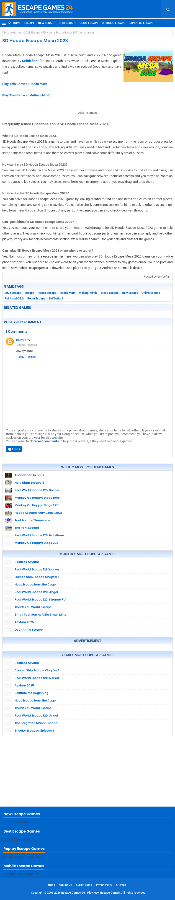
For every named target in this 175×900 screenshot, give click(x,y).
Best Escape (67, 23)
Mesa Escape (109, 292)
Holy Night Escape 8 (29, 482)
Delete (32, 356)
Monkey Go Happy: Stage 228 (36, 543)
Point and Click (14, 298)
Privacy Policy (104, 884)
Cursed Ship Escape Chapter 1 (37, 577)
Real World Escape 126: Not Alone (39, 535)
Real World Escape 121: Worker (37, 569)
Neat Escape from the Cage (35, 584)
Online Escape (151, 292)
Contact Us (65, 884)
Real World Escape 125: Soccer (37, 490)
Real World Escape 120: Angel (36, 592)
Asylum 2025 (24, 622)
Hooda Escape (47, 292)
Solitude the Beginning (32, 693)
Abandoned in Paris (29, 475)
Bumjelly (23, 340)
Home (14, 23)
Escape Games (13, 32)
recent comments (46, 441)
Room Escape (89, 23)
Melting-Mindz (88, 292)
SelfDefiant (56, 298)
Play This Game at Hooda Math (24, 84)
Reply (21, 356)
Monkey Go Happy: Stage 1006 (37, 497)
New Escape (46, 23)
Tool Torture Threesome (32, 520)
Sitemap (121, 884)
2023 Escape (32, 32)
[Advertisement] (87, 772)
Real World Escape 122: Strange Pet (41, 599)
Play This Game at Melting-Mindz (26, 95)
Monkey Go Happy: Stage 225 (36, 505)
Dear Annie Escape (29, 629)
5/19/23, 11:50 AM (26, 344)
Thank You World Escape (33, 607)
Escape (29, 23)
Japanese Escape (141, 23)
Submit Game (84, 884)
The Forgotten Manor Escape (36, 723)
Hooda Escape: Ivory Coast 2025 (39, 513)
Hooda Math (67, 292)
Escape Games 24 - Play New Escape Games (90, 892)
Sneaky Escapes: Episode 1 (34, 730)
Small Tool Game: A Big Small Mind (41, 614)
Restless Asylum (27, 562)
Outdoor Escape (113, 23)
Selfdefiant (30, 61)
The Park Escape (27, 528)
